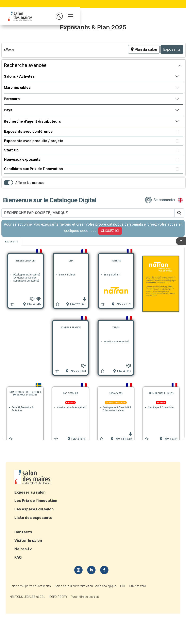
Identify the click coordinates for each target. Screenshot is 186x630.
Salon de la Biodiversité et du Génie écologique (85, 586)
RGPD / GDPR (58, 597)
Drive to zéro (137, 586)
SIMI (122, 586)
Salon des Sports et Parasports (30, 586)
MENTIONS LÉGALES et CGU (27, 597)
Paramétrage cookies (85, 597)
